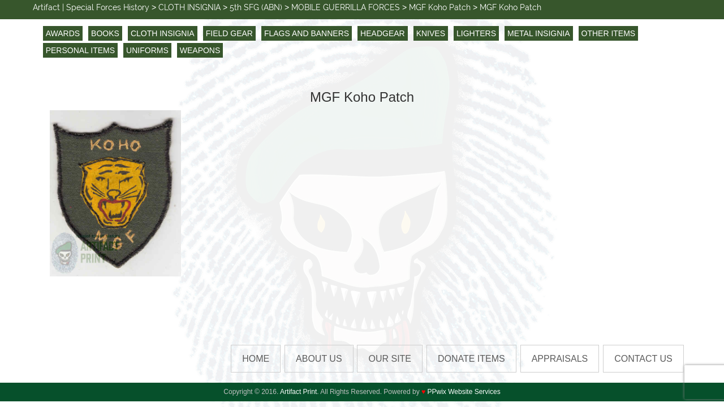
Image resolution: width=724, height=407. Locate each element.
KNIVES (430, 33)
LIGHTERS (476, 33)
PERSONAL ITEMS (80, 50)
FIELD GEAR (229, 33)
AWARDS (63, 33)
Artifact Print (298, 392)
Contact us (643, 358)
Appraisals (560, 358)
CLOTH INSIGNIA (163, 33)
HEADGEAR (382, 33)
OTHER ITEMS (608, 33)
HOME (255, 358)
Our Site (389, 358)
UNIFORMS (147, 50)
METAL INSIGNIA (538, 33)
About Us (319, 358)
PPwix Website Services (464, 392)
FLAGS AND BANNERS (306, 33)
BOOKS (105, 33)
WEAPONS (200, 50)
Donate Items (471, 358)
